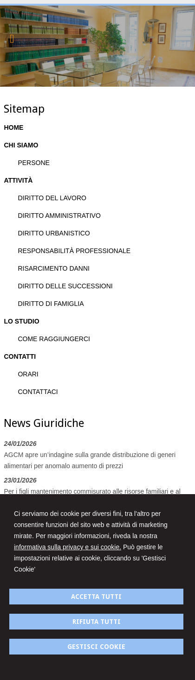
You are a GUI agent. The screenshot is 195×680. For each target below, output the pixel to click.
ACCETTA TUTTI (96, 596)
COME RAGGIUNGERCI (54, 339)
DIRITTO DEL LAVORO (52, 198)
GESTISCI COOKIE (96, 646)
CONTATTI (20, 356)
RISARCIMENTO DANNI (54, 268)
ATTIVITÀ (18, 180)
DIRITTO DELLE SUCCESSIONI (65, 286)
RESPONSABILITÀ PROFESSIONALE (74, 250)
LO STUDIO (21, 321)
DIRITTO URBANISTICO (54, 233)
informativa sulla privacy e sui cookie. (67, 547)
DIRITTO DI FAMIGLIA (51, 303)
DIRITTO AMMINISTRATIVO (59, 215)
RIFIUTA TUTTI (96, 621)
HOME (13, 127)
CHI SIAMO (21, 145)
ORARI (28, 374)
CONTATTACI (38, 391)
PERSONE (33, 162)
